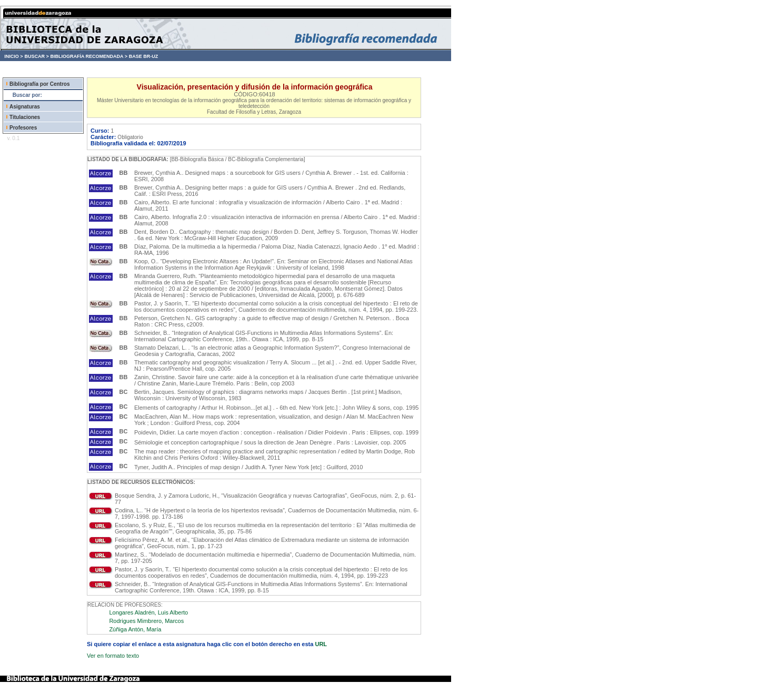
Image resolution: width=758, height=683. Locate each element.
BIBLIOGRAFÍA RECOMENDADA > (88, 56)
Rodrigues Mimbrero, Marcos (146, 621)
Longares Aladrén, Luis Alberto (148, 612)
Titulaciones (24, 117)
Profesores (23, 128)
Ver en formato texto (113, 655)
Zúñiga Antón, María (135, 629)
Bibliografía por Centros (39, 84)
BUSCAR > (36, 56)
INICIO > (13, 56)
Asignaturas (24, 107)
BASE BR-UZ (143, 56)
